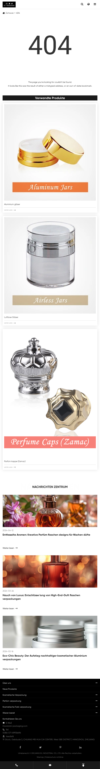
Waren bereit (9, 713)
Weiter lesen (10, 210)
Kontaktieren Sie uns (12, 719)
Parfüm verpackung (12, 701)
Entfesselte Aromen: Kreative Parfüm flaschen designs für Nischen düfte (46, 534)
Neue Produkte (10, 689)
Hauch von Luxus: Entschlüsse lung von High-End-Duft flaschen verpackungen (41, 597)
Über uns (7, 683)
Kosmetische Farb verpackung (17, 707)
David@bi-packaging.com (15, 726)
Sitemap (40, 757)
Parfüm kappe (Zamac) (15, 461)
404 (18, 13)
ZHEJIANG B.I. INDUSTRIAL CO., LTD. (46, 753)
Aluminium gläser (12, 204)
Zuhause (10, 13)
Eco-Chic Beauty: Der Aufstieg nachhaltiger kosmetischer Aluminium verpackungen (45, 657)
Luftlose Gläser (11, 317)
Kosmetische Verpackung (14, 695)
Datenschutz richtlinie (54, 757)
